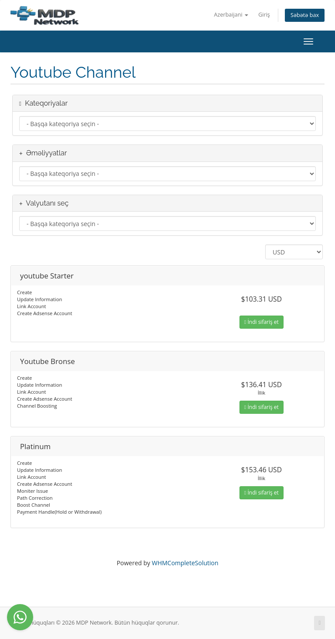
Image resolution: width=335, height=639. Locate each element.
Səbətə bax (305, 15)
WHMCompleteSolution (185, 563)
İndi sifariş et (261, 322)
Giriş (264, 14)
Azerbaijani (231, 14)
